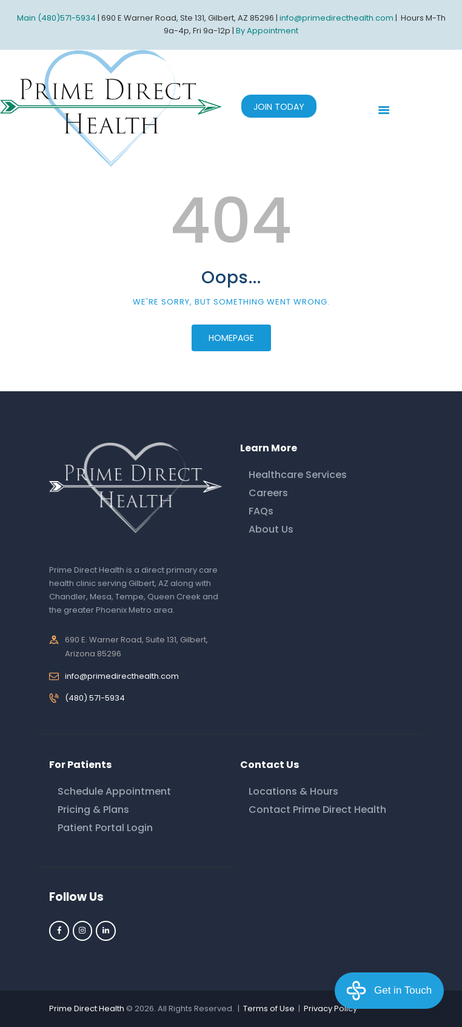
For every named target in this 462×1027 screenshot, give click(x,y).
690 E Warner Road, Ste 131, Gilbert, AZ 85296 (187, 18)
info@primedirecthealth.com (122, 676)
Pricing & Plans (93, 810)
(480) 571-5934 (95, 698)
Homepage (231, 338)
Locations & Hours (293, 791)
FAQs (261, 511)
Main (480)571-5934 (56, 18)
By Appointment (267, 30)
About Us (271, 529)
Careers (268, 493)
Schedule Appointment (114, 791)
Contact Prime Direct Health (317, 810)
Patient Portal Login (105, 828)
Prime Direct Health (86, 1008)
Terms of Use (269, 1008)
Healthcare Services (298, 475)
